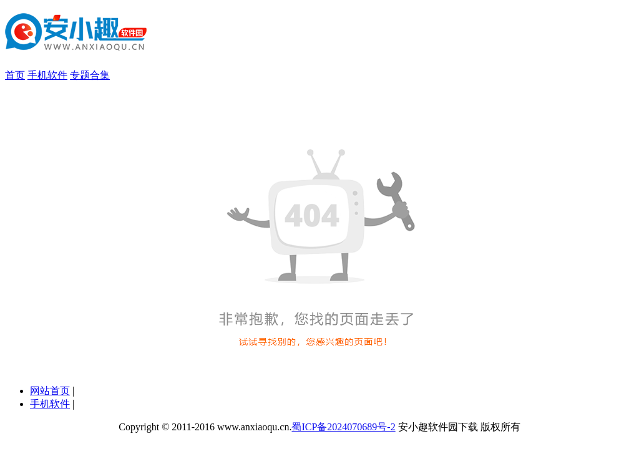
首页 (15, 75)
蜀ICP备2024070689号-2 (343, 427)
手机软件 (47, 75)
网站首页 (50, 390)
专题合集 (90, 75)
